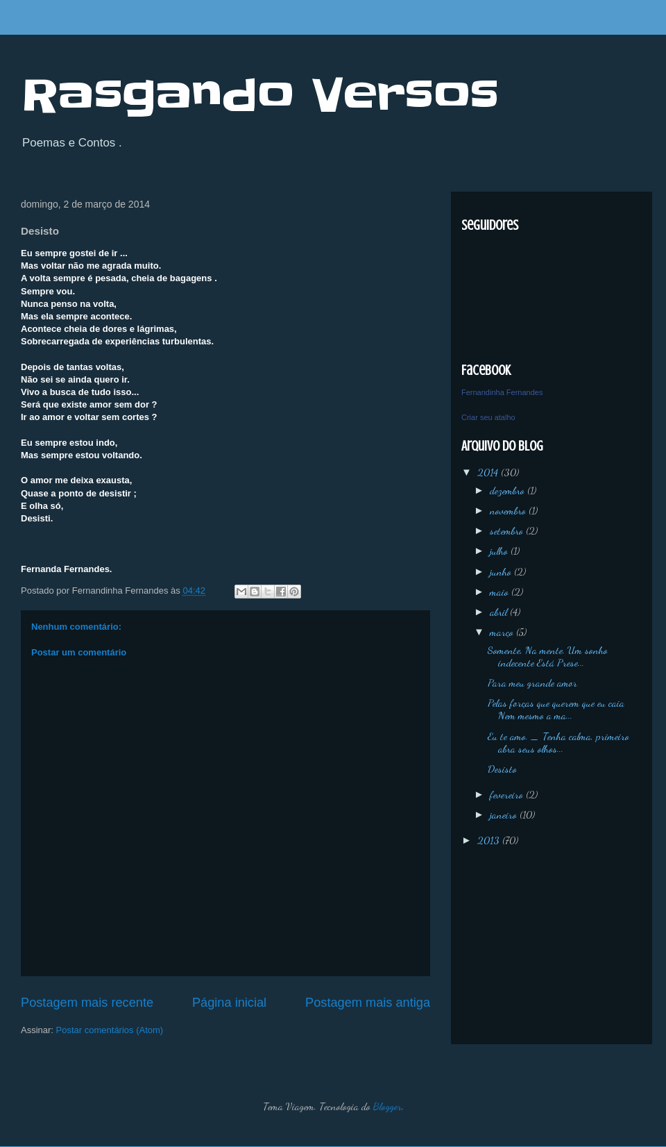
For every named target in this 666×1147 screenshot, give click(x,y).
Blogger (387, 1106)
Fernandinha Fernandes (502, 392)
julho (500, 550)
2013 (489, 840)
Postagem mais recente (87, 1003)
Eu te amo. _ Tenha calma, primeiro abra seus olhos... (558, 742)
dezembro (508, 490)
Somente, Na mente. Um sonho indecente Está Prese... (548, 656)
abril (500, 611)
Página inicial (229, 1003)
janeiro (505, 814)
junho (502, 571)
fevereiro (508, 794)
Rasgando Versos (260, 96)
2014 (489, 472)
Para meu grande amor (532, 682)
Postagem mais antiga (367, 1003)
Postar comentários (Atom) (110, 1030)
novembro (509, 510)
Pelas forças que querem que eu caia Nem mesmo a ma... (556, 708)
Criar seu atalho (488, 417)
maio (500, 591)
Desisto (502, 768)
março (503, 632)
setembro (508, 530)
